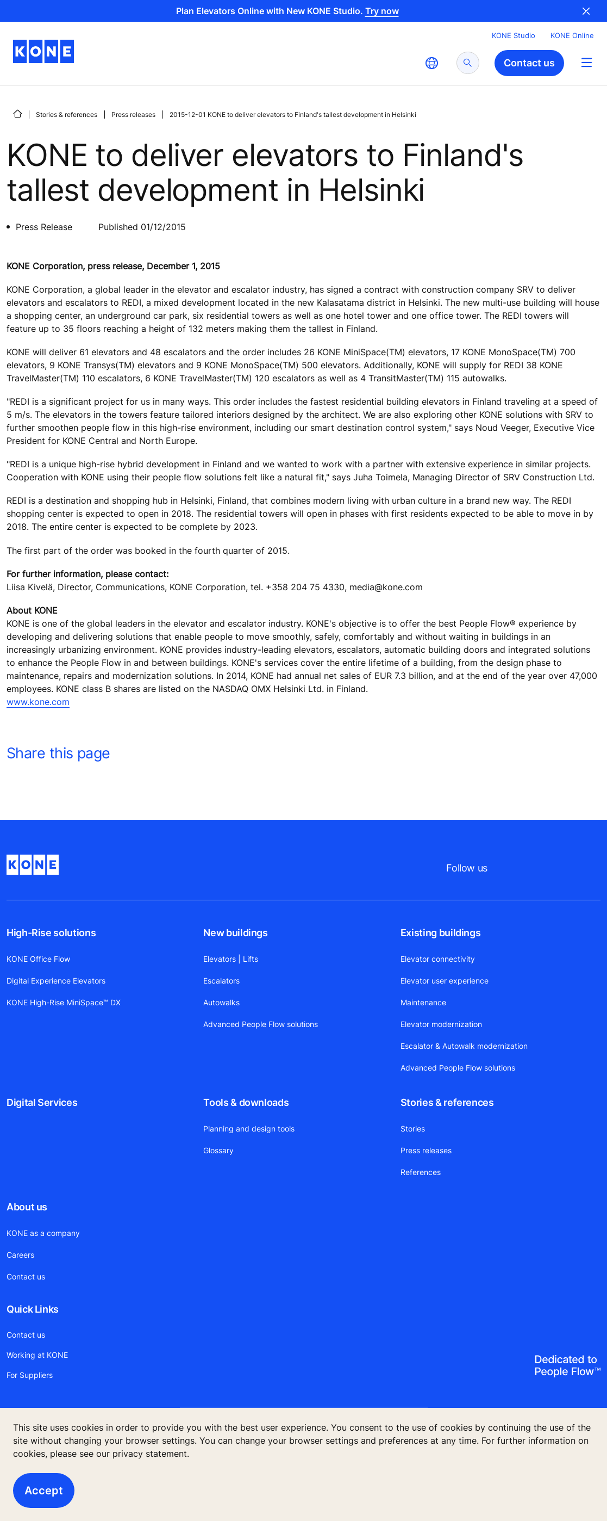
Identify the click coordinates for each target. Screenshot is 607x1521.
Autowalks (221, 1002)
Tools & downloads (246, 1102)
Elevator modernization (441, 1024)
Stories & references (66, 114)
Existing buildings (441, 932)
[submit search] (467, 62)
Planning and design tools (249, 1128)
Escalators (221, 980)
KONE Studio (513, 35)
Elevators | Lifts (230, 958)
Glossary (218, 1150)
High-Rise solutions (51, 932)
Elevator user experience (445, 980)
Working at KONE (37, 1354)
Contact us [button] (529, 63)
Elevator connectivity (438, 958)
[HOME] (17, 113)
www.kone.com (38, 701)
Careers (20, 1254)
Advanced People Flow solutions (260, 1024)
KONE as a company (43, 1233)
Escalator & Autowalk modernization (464, 1045)
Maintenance (423, 1002)
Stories (413, 1128)
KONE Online (572, 35)
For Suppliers (30, 1375)
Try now (382, 10)
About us (27, 1207)
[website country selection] (431, 63)
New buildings (235, 932)
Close (586, 10)
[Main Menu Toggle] (586, 62)
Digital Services (42, 1102)
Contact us (26, 1276)
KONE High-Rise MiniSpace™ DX (64, 1002)
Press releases (133, 114)
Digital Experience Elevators (56, 980)
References (421, 1172)
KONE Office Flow (38, 958)
